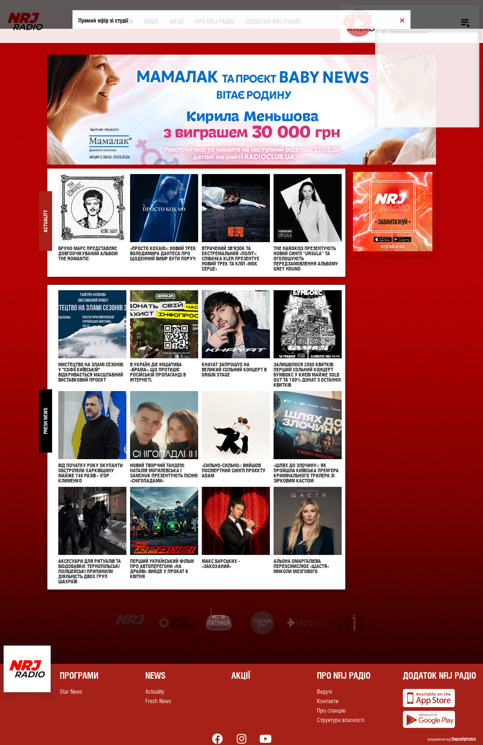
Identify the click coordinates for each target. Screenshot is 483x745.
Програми (118, 21)
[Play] (358, 23)
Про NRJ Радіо (215, 21)
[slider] (411, 32)
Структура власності (340, 720)
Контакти (327, 701)
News (151, 21)
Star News (71, 691)
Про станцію (331, 710)
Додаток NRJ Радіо (273, 21)
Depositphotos (463, 739)
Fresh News (158, 701)
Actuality (154, 691)
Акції (177, 21)
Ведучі (324, 691)
